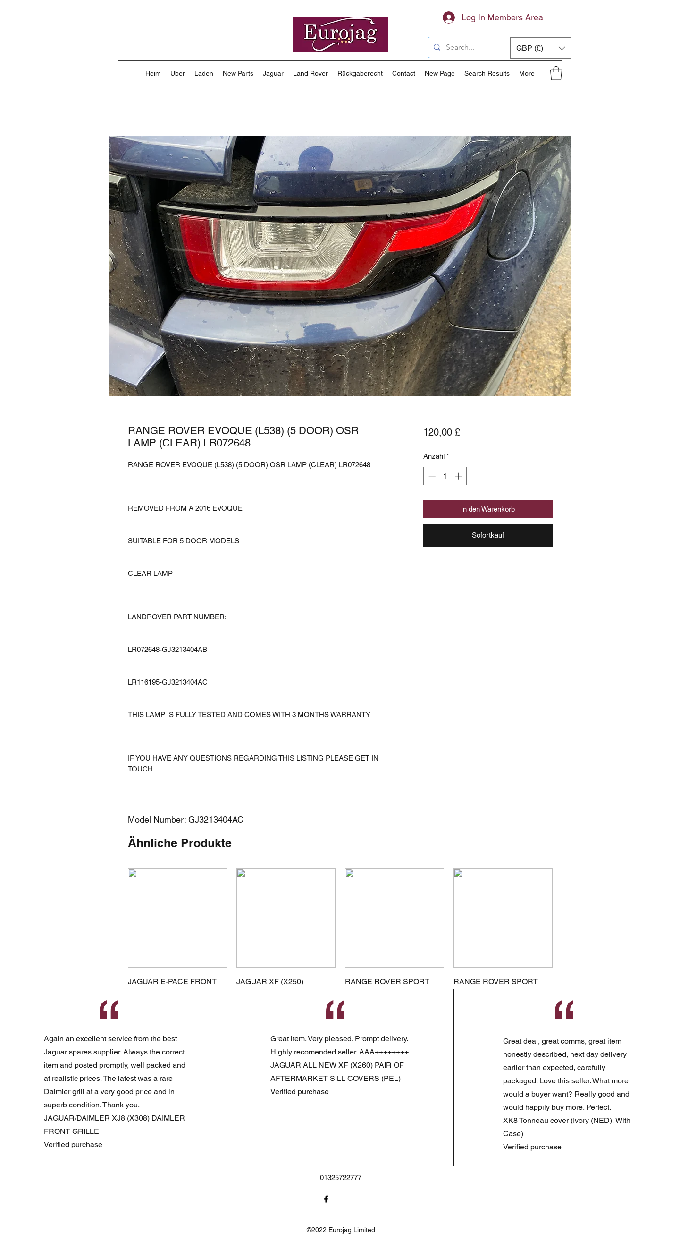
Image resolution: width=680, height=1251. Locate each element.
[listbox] (540, 48)
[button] (540, 48)
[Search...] (498, 47)
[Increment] (459, 476)
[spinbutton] (445, 476)
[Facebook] (326, 1199)
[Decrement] (431, 476)
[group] (340, 961)
